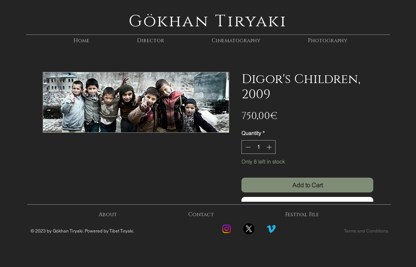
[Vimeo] (271, 228)
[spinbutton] (258, 147)
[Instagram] (226, 228)
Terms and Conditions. (366, 231)
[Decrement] (247, 147)
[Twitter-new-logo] (248, 228)
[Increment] (269, 147)
